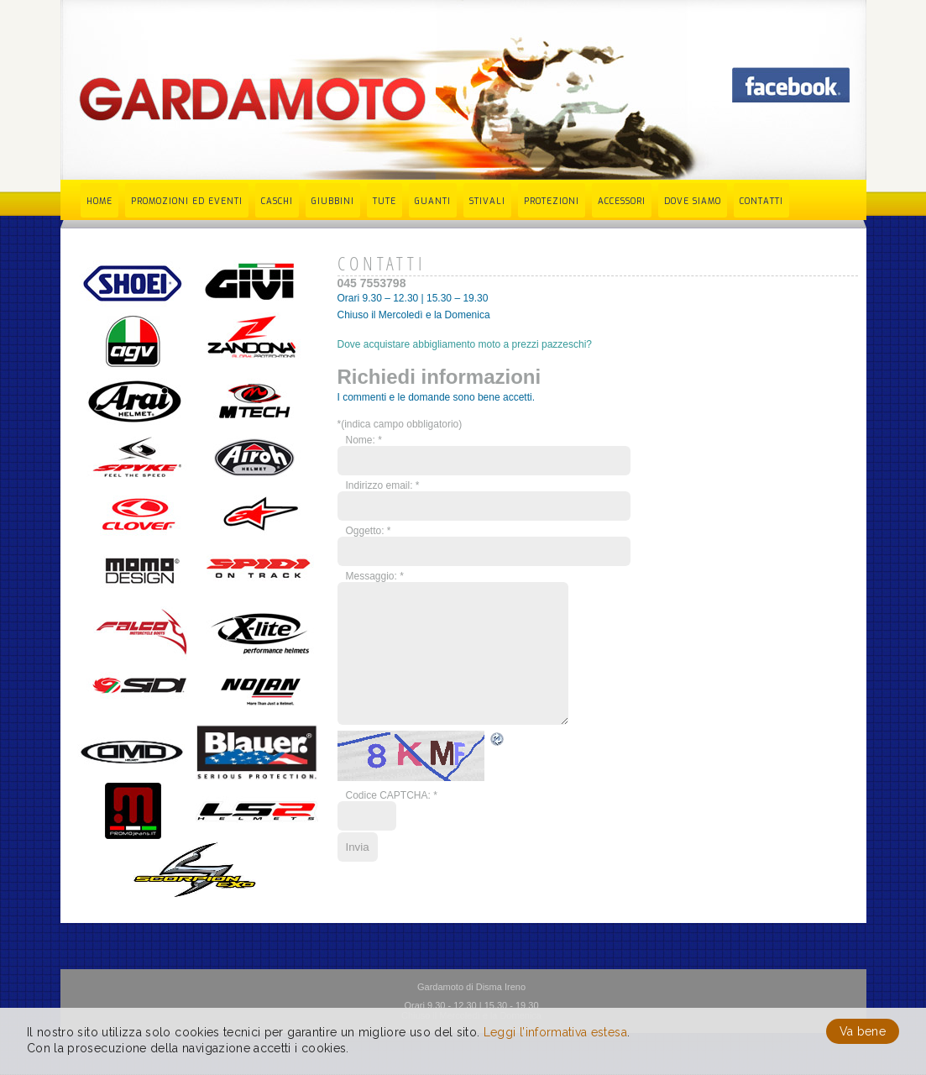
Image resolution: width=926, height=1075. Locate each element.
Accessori (622, 201)
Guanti (433, 201)
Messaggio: (375, 576)
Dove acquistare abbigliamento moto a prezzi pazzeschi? (465, 344)
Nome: (364, 440)
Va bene (863, 1031)
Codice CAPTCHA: (391, 820)
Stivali (487, 201)
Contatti (761, 201)
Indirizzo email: (383, 485)
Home (99, 201)
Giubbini (332, 201)
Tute (384, 201)
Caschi (277, 201)
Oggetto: (368, 531)
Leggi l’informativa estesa (555, 1032)
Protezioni (551, 201)
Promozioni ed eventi (187, 201)
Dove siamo (692, 201)
